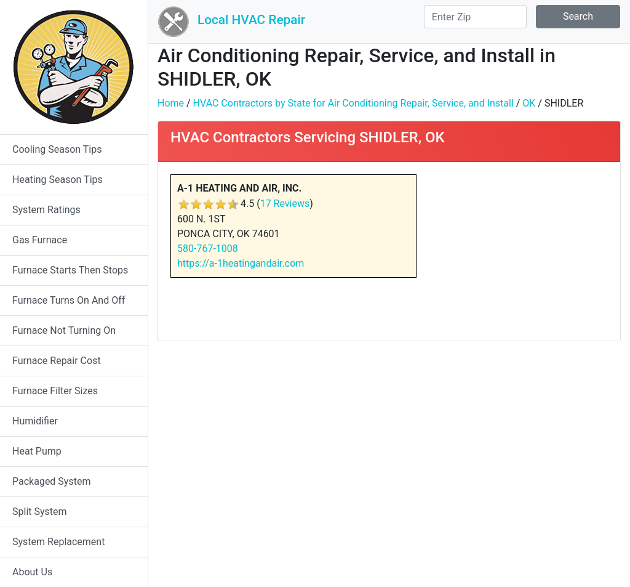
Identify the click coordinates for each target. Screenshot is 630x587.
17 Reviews (285, 203)
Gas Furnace (39, 240)
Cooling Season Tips (57, 149)
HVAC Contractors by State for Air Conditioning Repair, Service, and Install (353, 103)
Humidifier (35, 421)
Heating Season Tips (57, 179)
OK (528, 103)
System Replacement (58, 542)
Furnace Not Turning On (64, 330)
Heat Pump (37, 451)
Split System (39, 511)
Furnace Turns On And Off (68, 300)
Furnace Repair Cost (56, 360)
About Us (32, 572)
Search (578, 16)
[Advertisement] (521, 251)
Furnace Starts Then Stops (70, 270)
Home (171, 103)
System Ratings (46, 210)
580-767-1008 (207, 248)
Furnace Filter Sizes (55, 391)
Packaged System (51, 481)
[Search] (475, 16)
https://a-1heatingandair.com (240, 263)
